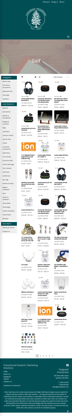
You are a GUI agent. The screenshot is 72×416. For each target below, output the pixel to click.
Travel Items (7, 215)
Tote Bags (6, 95)
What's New (6, 81)
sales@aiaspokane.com (60, 387)
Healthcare (6, 176)
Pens (4, 193)
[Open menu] (68, 37)
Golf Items (6, 172)
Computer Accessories (6, 148)
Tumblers (6, 99)
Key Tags (5, 180)
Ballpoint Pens (8, 91)
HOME (6, 371)
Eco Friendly (7, 157)
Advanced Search (8, 228)
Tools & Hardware (9, 211)
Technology (6, 207)
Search (46, 2)
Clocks (5, 143)
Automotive (6, 112)
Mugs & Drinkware (6, 188)
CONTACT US (8, 382)
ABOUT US (7, 374)
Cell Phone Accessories (6, 86)
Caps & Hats (7, 139)
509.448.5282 (64, 382)
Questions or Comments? (12, 385)
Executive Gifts (8, 160)
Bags (4, 128)
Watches (5, 218)
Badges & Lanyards (6, 123)
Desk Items (6, 153)
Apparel (5, 108)
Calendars (6, 131)
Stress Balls (6, 203)
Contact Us (6, 231)
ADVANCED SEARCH (7, 378)
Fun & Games (7, 168)
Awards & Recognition (7, 117)
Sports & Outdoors (6, 198)
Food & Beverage (8, 164)
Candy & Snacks (8, 135)
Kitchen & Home (8, 183)
